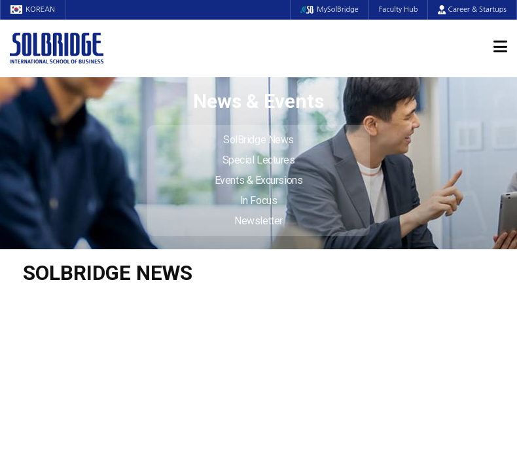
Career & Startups (472, 9)
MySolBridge (329, 9)
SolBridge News (258, 139)
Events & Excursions (258, 180)
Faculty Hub (398, 9)
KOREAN (32, 9)
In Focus (258, 200)
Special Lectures (259, 160)
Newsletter (258, 221)
